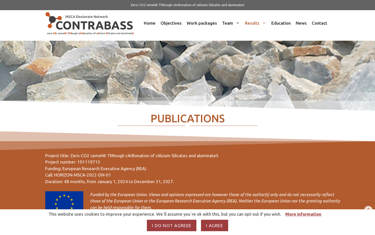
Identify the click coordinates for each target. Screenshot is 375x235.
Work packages (202, 23)
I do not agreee (171, 225)
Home (149, 23)
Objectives (171, 23)
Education (281, 23)
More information (303, 214)
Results (257, 23)
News (301, 23)
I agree (214, 225)
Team (232, 23)
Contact (319, 23)
